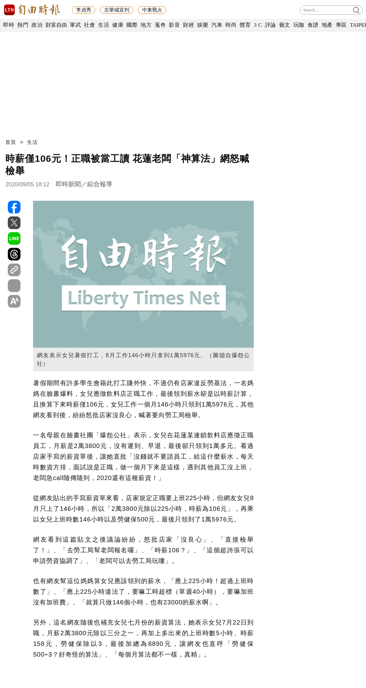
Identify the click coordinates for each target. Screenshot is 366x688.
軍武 (75, 25)
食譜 (313, 25)
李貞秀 (83, 10)
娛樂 (202, 25)
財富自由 (56, 25)
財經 (188, 25)
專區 (341, 25)
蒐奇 (160, 25)
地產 (327, 25)
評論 (270, 25)
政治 (36, 25)
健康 (117, 25)
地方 (146, 25)
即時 (8, 25)
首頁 (10, 142)
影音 (174, 25)
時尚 (230, 25)
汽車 (216, 25)
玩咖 (298, 25)
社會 (89, 25)
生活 (103, 25)
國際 (131, 25)
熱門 (22, 25)
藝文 (284, 25)
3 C (258, 25)
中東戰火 (152, 10)
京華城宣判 (116, 10)
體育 (245, 25)
